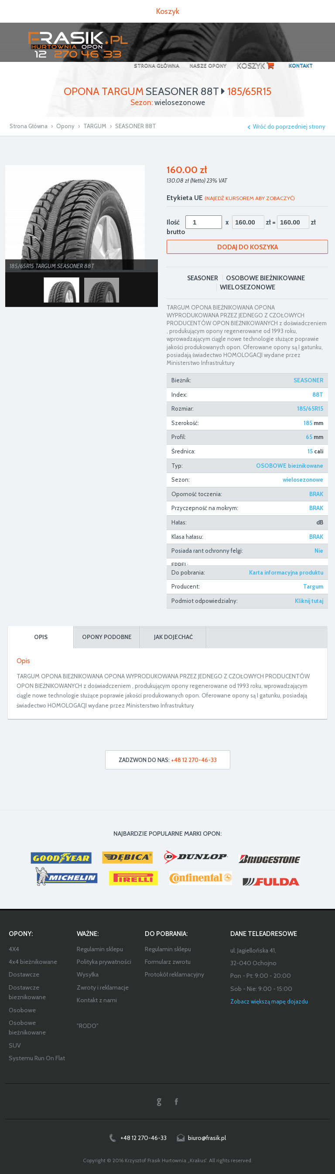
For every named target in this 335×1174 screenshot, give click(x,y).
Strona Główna (29, 126)
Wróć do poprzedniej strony (289, 126)
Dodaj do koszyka (247, 247)
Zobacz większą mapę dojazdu (269, 1001)
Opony (65, 126)
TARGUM (94, 126)
